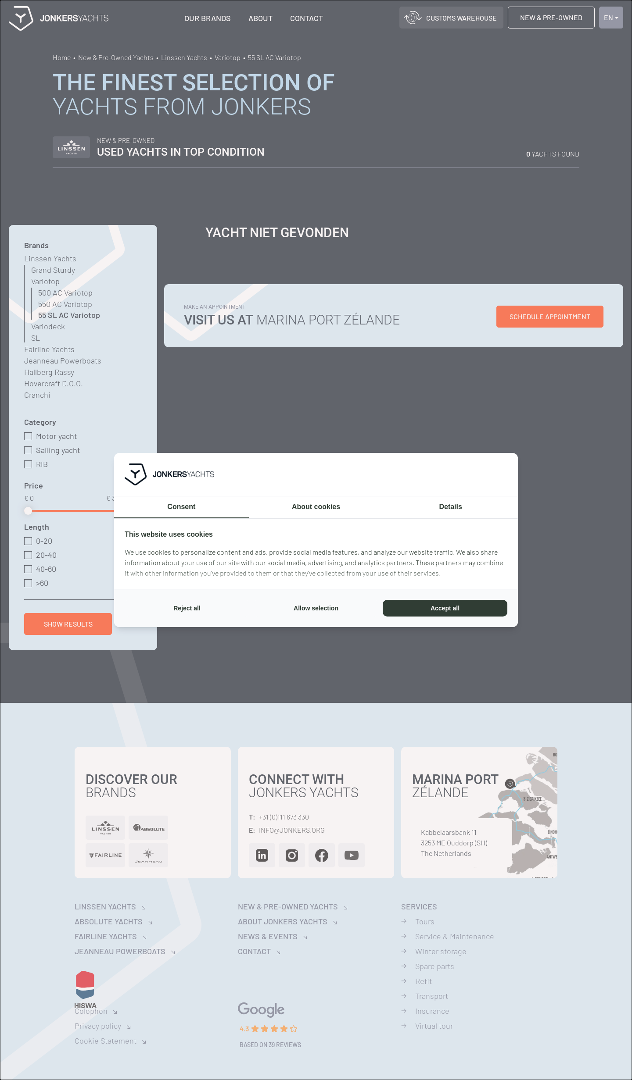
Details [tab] (450, 506)
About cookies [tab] (316, 506)
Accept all (445, 608)
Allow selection (316, 608)
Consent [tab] (181, 506)
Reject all (186, 608)
